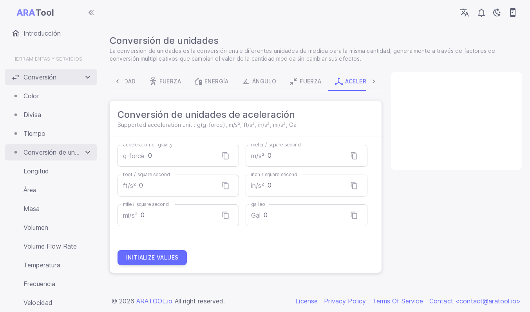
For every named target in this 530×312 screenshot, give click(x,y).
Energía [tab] (186, 81)
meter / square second (276, 145)
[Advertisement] (456, 121)
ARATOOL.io (154, 301)
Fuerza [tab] (139, 81)
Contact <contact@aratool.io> (475, 301)
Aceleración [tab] (334, 81)
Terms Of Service (397, 301)
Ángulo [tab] (233, 81)
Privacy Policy (345, 301)
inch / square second (274, 174)
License (306, 301)
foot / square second (148, 174)
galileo (258, 204)
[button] (51, 77)
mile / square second (147, 204)
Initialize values (154, 257)
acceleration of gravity (149, 145)
